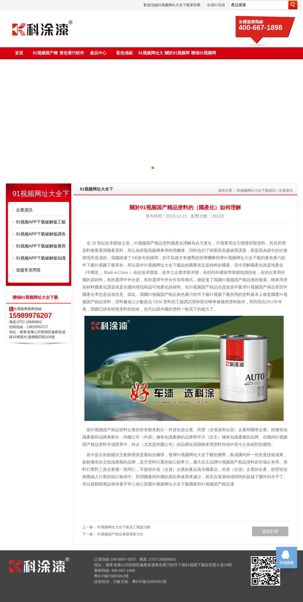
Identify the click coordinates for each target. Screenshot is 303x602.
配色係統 (124, 52)
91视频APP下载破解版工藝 (41, 222)
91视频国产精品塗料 (152, 243)
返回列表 (270, 531)
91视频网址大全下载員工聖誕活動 (123, 527)
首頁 (19, 52)
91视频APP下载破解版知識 (41, 258)
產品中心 (98, 52)
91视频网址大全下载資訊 (255, 190)
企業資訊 (24, 210)
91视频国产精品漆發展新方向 (120, 534)
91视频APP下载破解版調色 (41, 234)
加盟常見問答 (28, 270)
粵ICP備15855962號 (111, 576)
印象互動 (120, 581)
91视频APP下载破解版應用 (41, 246)
